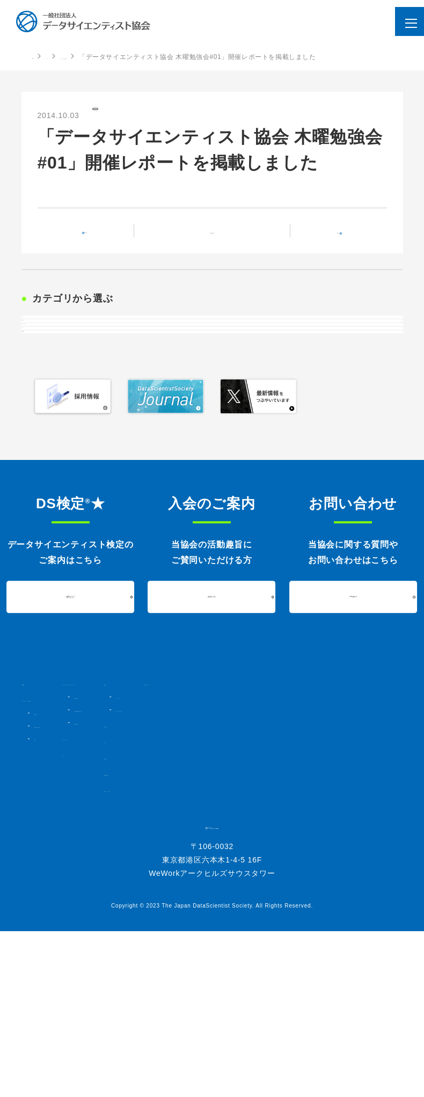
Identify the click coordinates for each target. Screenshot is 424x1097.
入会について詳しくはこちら (212, 728)
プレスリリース (124, 114)
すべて (41, 339)
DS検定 (42, 451)
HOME (42, 56)
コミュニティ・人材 (160, 879)
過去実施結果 (161, 863)
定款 (39, 879)
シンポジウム (297, 828)
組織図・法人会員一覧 (65, 867)
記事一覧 (219, 240)
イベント (45, 423)
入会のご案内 (286, 867)
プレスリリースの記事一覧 (144, 57)
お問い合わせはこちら (353, 728)
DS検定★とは (163, 838)
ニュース (77, 57)
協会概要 (46, 854)
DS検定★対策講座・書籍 (179, 850)
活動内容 (279, 815)
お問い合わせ (286, 899)
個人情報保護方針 (293, 915)
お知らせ (45, 367)
